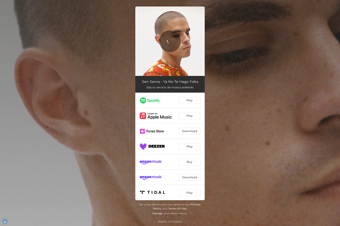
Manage (157, 213)
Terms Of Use (177, 208)
